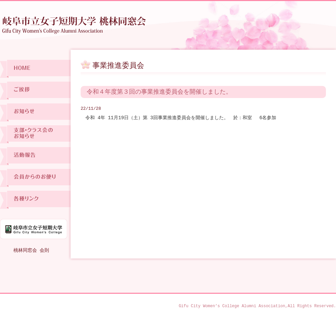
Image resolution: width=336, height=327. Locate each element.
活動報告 (35, 156)
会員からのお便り (35, 178)
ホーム (35, 68)
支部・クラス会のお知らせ (35, 134)
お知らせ (35, 112)
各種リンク (35, 199)
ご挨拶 (35, 90)
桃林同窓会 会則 (31, 250)
